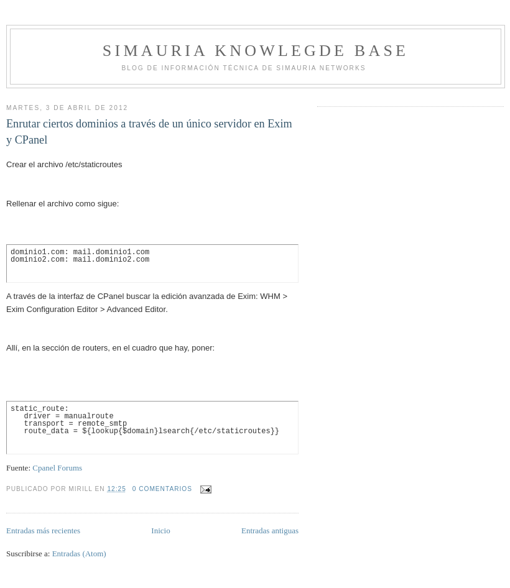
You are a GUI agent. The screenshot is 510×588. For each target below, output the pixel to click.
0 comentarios (162, 488)
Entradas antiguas (270, 530)
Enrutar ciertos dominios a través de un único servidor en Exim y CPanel (149, 131)
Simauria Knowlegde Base (256, 51)
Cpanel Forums (57, 467)
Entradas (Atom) (79, 553)
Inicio (160, 530)
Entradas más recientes (43, 530)
